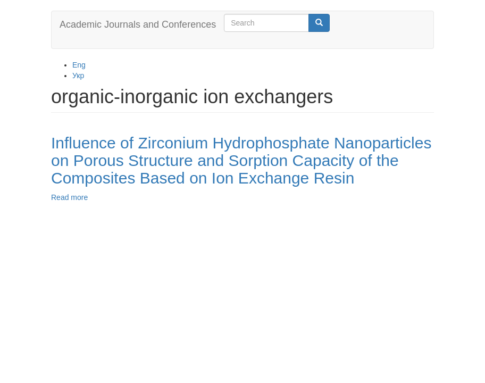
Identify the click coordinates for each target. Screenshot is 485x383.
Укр (78, 75)
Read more (69, 197)
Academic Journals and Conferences (138, 24)
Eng (79, 65)
